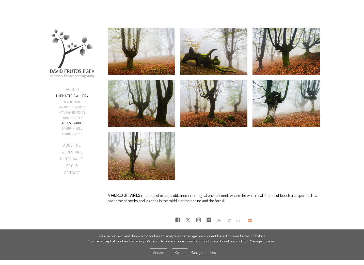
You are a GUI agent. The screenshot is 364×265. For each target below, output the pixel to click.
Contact (72, 172)
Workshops (72, 152)
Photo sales (72, 159)
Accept (158, 252)
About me (72, 145)
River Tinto (72, 102)
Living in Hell (72, 128)
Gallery (72, 89)
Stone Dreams (72, 134)
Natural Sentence (72, 112)
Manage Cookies (203, 252)
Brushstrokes (72, 118)
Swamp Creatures (72, 107)
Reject (180, 252)
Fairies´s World (72, 123)
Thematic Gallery (72, 96)
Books (72, 166)
